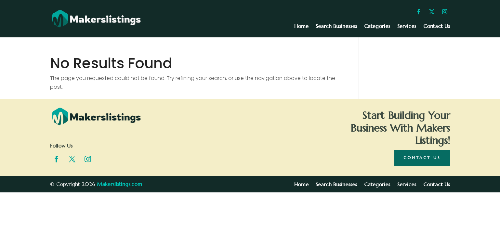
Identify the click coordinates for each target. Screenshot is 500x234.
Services (406, 26)
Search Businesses (336, 26)
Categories (377, 26)
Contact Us (436, 26)
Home (301, 26)
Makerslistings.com (119, 184)
